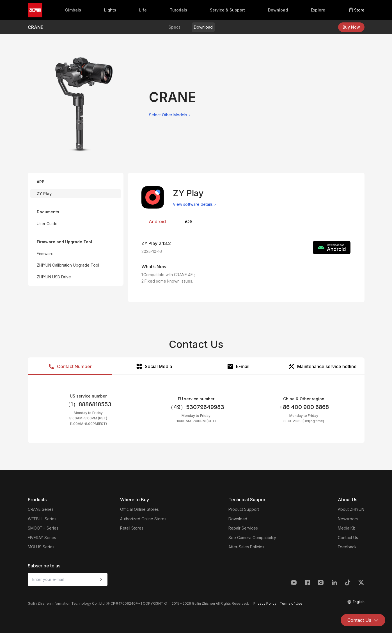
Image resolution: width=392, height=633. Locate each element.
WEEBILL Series (42, 518)
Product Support (243, 509)
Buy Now (351, 27)
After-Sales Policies (246, 546)
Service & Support (227, 10)
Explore (318, 10)
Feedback (347, 546)
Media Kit (346, 528)
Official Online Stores (139, 509)
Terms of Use (291, 603)
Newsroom (348, 518)
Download (278, 10)
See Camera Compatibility (252, 537)
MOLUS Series (41, 546)
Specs (174, 27)
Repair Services (243, 528)
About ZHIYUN (351, 509)
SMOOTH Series (43, 528)
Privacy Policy (264, 603)
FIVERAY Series (42, 537)
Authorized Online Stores (143, 518)
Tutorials (178, 10)
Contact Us (348, 537)
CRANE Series (41, 509)
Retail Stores (131, 528)
